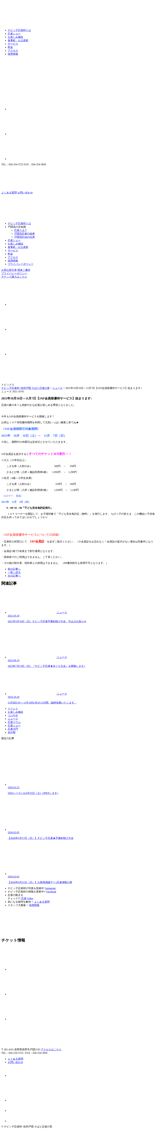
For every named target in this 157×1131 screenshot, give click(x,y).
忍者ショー (14, 33)
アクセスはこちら (51, 1049)
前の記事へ (14, 569)
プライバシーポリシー (21, 264)
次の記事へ (14, 575)
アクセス (13, 50)
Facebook (51, 891)
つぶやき (13, 715)
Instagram (50, 888)
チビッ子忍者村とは (19, 30)
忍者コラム (14, 722)
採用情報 (13, 54)
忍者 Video (27, 898)
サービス (13, 43)
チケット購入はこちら (14, 276)
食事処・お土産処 (18, 40)
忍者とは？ (20, 230)
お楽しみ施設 (15, 37)
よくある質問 (42, 901)
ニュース (13, 718)
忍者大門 (13, 729)
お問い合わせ (15, 1062)
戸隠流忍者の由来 (24, 233)
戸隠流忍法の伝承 (24, 237)
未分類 (11, 732)
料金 (10, 47)
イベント (13, 708)
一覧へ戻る (14, 572)
